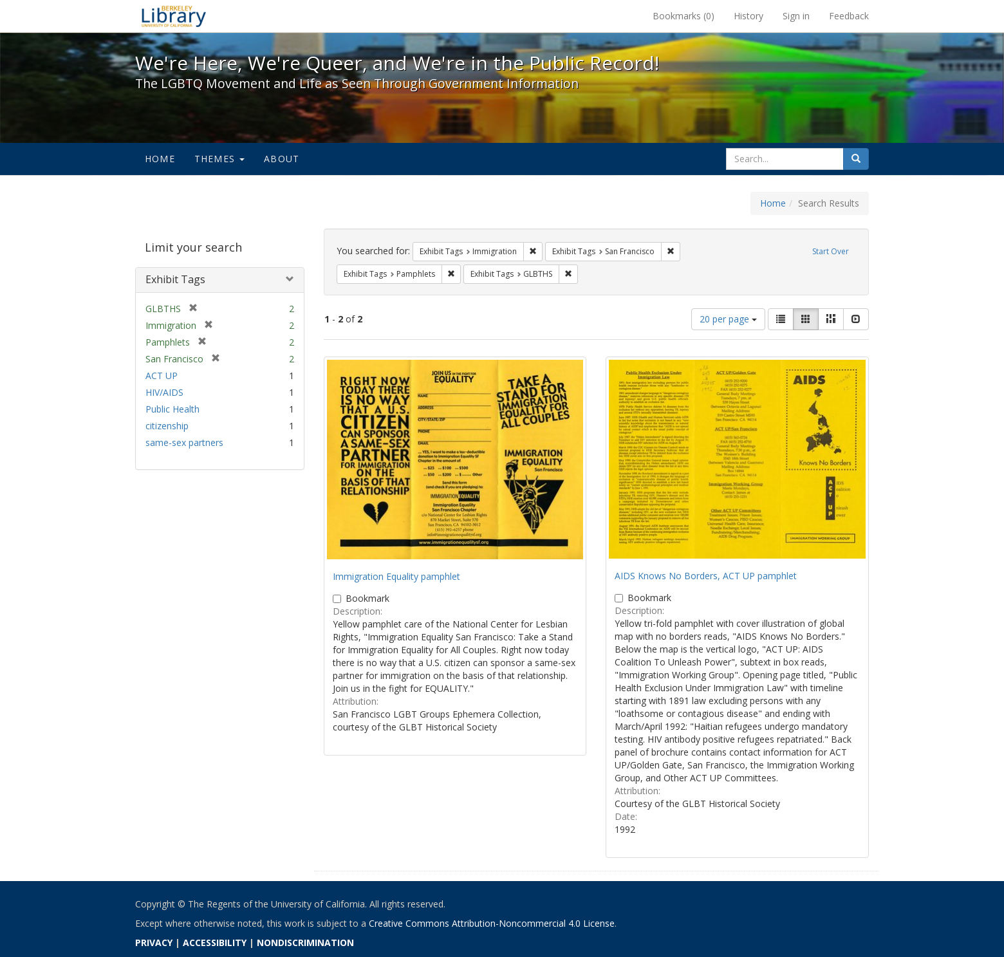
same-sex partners (184, 442)
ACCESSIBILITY (214, 942)
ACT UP (161, 375)
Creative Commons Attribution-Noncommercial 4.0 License (492, 923)
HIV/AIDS (164, 392)
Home (160, 159)
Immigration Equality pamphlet (396, 576)
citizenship (167, 426)
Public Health (172, 409)
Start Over (830, 251)
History (748, 16)
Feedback (849, 16)
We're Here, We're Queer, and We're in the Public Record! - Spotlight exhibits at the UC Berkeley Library (174, 16)
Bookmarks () (683, 16)
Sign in (796, 16)
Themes (219, 159)
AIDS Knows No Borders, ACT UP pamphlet (706, 576)
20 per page (728, 319)
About (281, 159)
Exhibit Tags (175, 279)
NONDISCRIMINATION (305, 942)
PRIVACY (153, 942)
